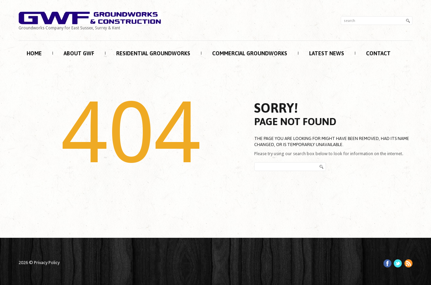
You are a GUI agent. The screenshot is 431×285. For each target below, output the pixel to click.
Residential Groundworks (153, 53)
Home (34, 53)
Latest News (326, 53)
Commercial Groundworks (249, 53)
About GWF (79, 53)
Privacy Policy (47, 262)
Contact (378, 53)
